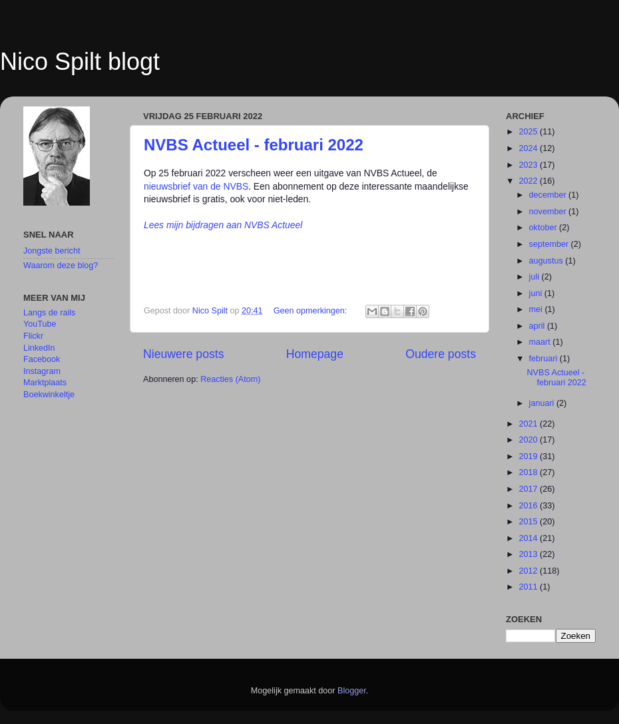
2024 (529, 148)
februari (544, 358)
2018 (529, 472)
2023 (529, 165)
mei (537, 309)
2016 (529, 505)
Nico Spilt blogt (80, 61)
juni (536, 293)
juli (535, 276)
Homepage (314, 354)
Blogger (351, 690)
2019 (529, 456)
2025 (529, 131)
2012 (529, 571)
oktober (544, 227)
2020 (529, 440)
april (538, 326)
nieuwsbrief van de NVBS (196, 186)
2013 (529, 554)
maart (541, 342)
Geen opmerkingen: (311, 310)
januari (542, 403)
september (550, 244)
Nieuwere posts (183, 354)
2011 (529, 587)
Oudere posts (440, 354)
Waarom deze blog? (60, 265)
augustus (547, 261)
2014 (529, 538)
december (549, 195)
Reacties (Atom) (230, 379)
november (549, 211)
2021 (529, 424)
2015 (529, 521)
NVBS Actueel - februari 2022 (253, 145)
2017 (529, 489)
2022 (529, 181)
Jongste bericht (51, 251)
